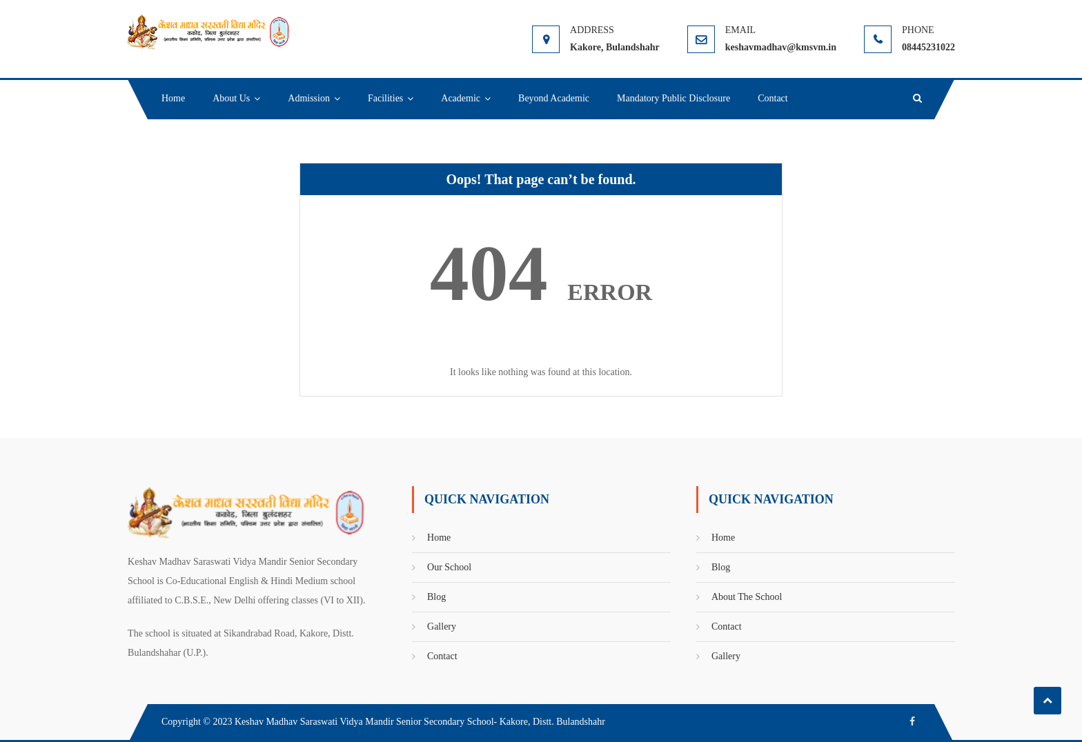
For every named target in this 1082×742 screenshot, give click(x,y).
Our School (449, 567)
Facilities (385, 98)
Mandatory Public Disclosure (673, 98)
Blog (436, 597)
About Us (231, 98)
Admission (309, 98)
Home (173, 98)
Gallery (441, 626)
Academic (460, 98)
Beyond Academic (553, 98)
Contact (773, 98)
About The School (746, 597)
